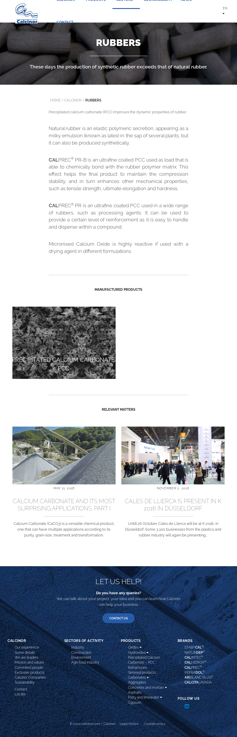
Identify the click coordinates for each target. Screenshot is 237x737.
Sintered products (142, 673)
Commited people (29, 668)
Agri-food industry (85, 663)
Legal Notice (129, 724)
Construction (81, 653)
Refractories (137, 668)
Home (55, 100)
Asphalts (135, 693)
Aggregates (137, 683)
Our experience (27, 648)
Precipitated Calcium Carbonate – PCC (144, 659)
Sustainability (25, 683)
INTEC (194, 657)
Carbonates (138, 678)
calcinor (73, 100)
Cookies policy (154, 724)
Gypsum (134, 703)
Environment (81, 657)
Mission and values (29, 663)
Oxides (135, 648)
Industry (77, 648)
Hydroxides (138, 653)
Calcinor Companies (30, 678)
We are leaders (26, 657)
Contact (21, 689)
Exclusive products (29, 673)
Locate (20, 694)
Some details (25, 653)
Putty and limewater (145, 698)
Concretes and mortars (147, 688)
